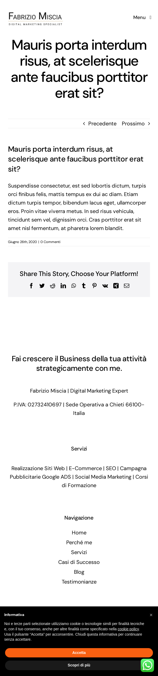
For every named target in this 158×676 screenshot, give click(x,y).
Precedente (102, 123)
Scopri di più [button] (79, 665)
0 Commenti (50, 242)
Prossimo (133, 123)
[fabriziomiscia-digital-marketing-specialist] (36, 5)
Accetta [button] (79, 653)
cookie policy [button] (128, 629)
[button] (151, 615)
